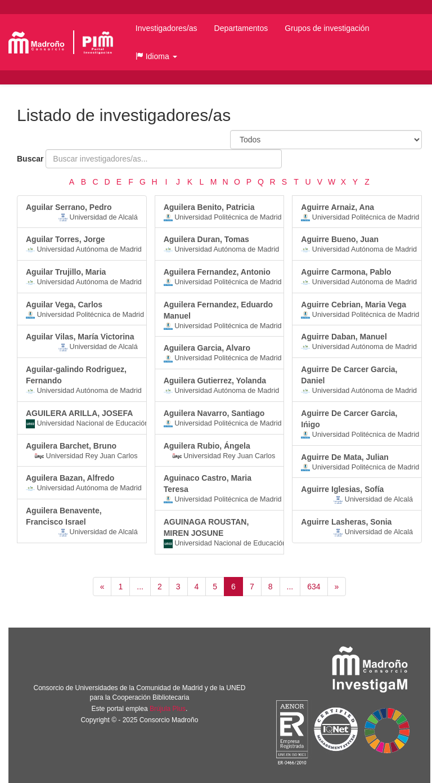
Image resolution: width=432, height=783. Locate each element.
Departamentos (241, 28)
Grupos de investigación (327, 28)
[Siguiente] (336, 586)
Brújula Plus (168, 709)
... (140, 586)
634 (313, 586)
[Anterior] (102, 586)
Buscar (30, 158)
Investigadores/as (166, 28)
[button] (156, 56)
